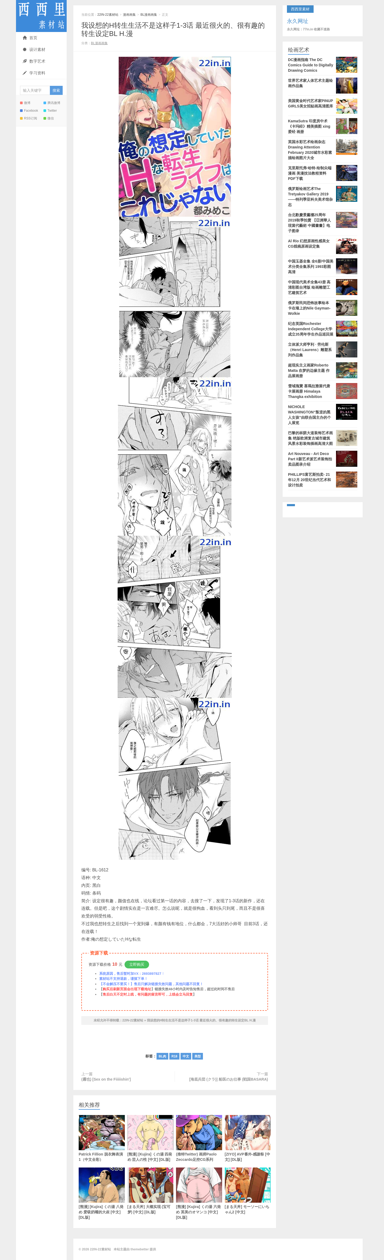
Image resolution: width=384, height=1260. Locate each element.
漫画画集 (129, 15)
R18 (174, 1056)
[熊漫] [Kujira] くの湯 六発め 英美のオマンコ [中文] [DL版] (199, 1193)
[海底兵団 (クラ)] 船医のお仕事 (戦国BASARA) (228, 1079)
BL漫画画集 (149, 15)
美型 (197, 1056)
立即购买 (136, 964)
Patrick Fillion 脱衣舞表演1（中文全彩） (102, 1138)
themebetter (139, 1249)
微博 (25, 103)
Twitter (50, 110)
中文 (186, 1056)
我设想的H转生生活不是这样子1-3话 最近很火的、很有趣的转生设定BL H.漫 (201, 1020)
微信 (48, 118)
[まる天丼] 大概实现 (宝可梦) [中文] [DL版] (150, 1191)
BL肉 (162, 1056)
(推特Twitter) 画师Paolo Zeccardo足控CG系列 (199, 1138)
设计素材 (34, 49)
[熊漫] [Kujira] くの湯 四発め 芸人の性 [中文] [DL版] (150, 1138)
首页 (30, 37)
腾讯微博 (51, 103)
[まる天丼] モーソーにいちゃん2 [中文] (248, 1191)
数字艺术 (34, 61)
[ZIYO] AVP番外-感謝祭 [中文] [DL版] (248, 1138)
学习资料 (34, 73)
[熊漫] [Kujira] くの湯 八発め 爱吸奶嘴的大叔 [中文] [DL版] (102, 1193)
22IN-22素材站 (41, 16)
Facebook (29, 110)
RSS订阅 (28, 118)
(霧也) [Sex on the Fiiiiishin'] (106, 1079)
